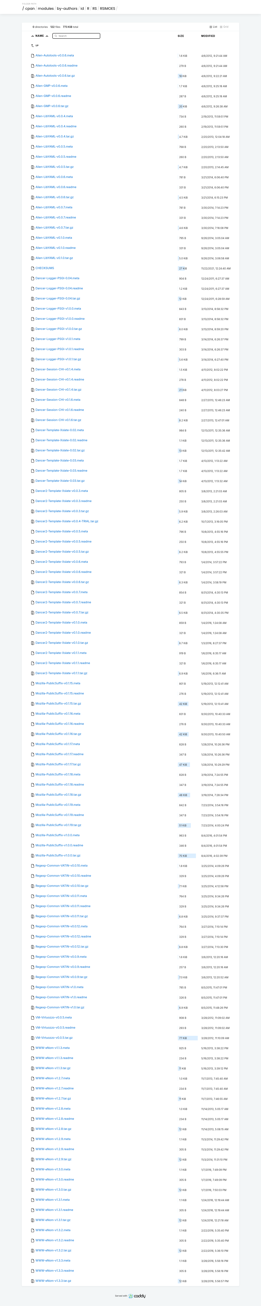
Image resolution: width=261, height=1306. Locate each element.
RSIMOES (107, 8)
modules (46, 8)
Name (43, 35)
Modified (208, 35)
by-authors (67, 8)
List (213, 26)
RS (94, 8)
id (82, 8)
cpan (30, 8)
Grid (224, 26)
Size (181, 35)
